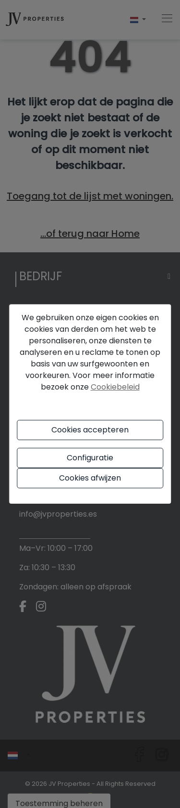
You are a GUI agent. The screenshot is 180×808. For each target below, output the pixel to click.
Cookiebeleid (115, 386)
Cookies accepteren (90, 429)
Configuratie (90, 457)
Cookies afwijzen (90, 477)
